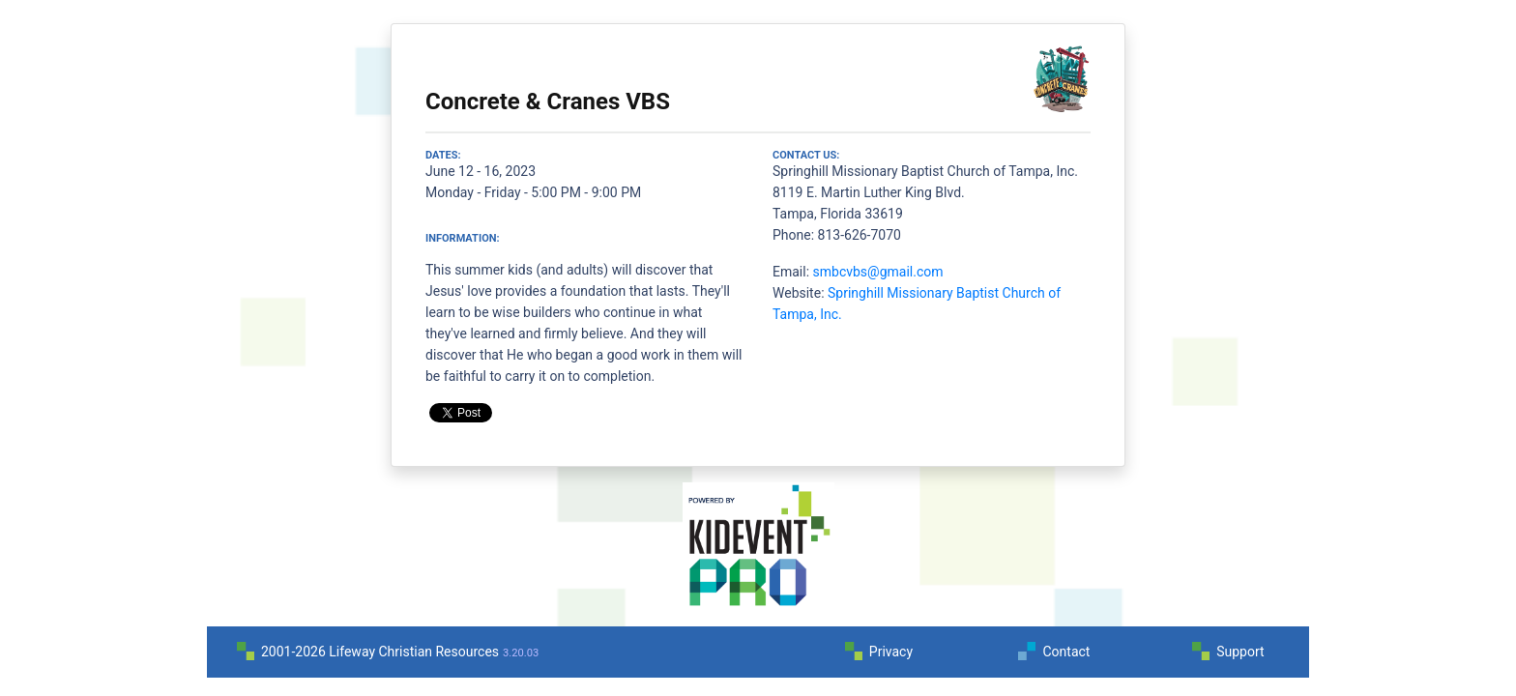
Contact (1066, 651)
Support (1240, 651)
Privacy (891, 651)
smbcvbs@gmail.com (878, 271)
